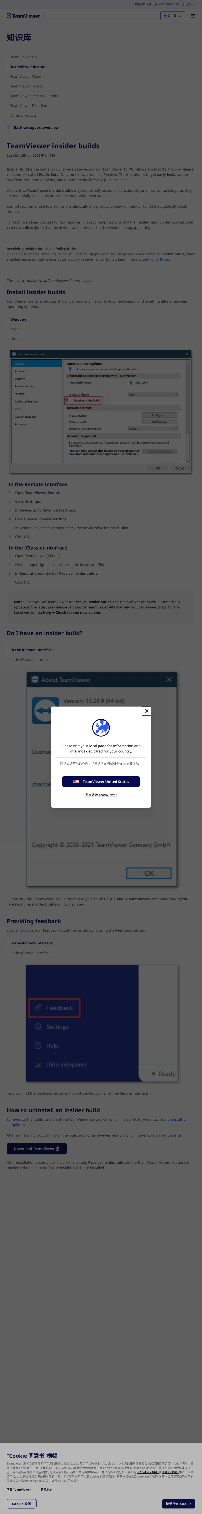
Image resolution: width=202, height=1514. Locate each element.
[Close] (146, 711)
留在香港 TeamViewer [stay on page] (101, 795)
